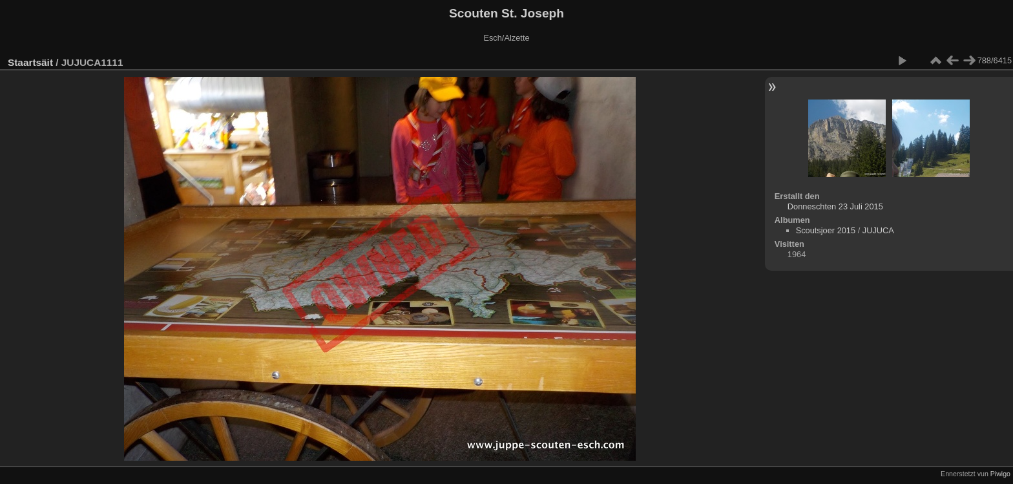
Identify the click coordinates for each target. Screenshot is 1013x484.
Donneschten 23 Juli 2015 (835, 206)
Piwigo (1000, 474)
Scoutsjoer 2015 (825, 230)
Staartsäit (30, 62)
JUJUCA (878, 230)
